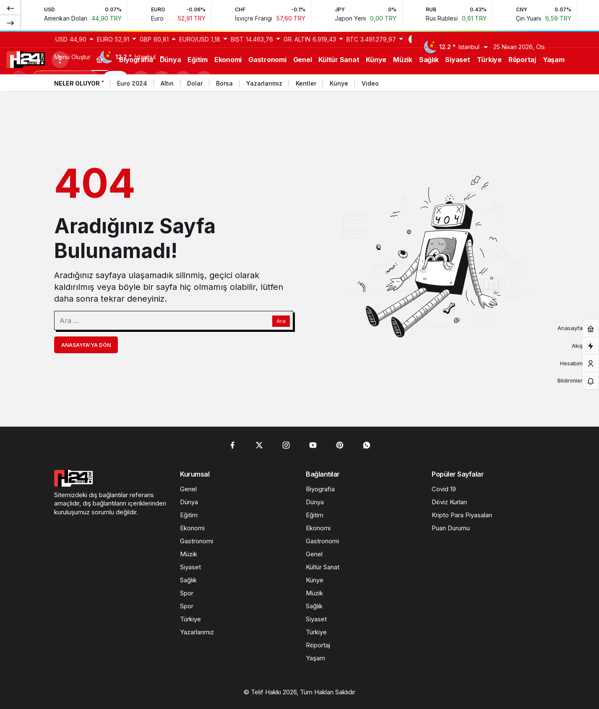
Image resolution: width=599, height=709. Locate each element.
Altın (167, 83)
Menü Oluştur (72, 56)
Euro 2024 (132, 83)
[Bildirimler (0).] (591, 381)
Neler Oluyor (77, 83)
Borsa (224, 83)
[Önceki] (10, 8)
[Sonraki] (10, 23)
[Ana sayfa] (99, 59)
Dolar (195, 83)
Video (370, 83)
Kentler (306, 83)
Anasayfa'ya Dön (86, 345)
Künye (339, 83)
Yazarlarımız (264, 83)
